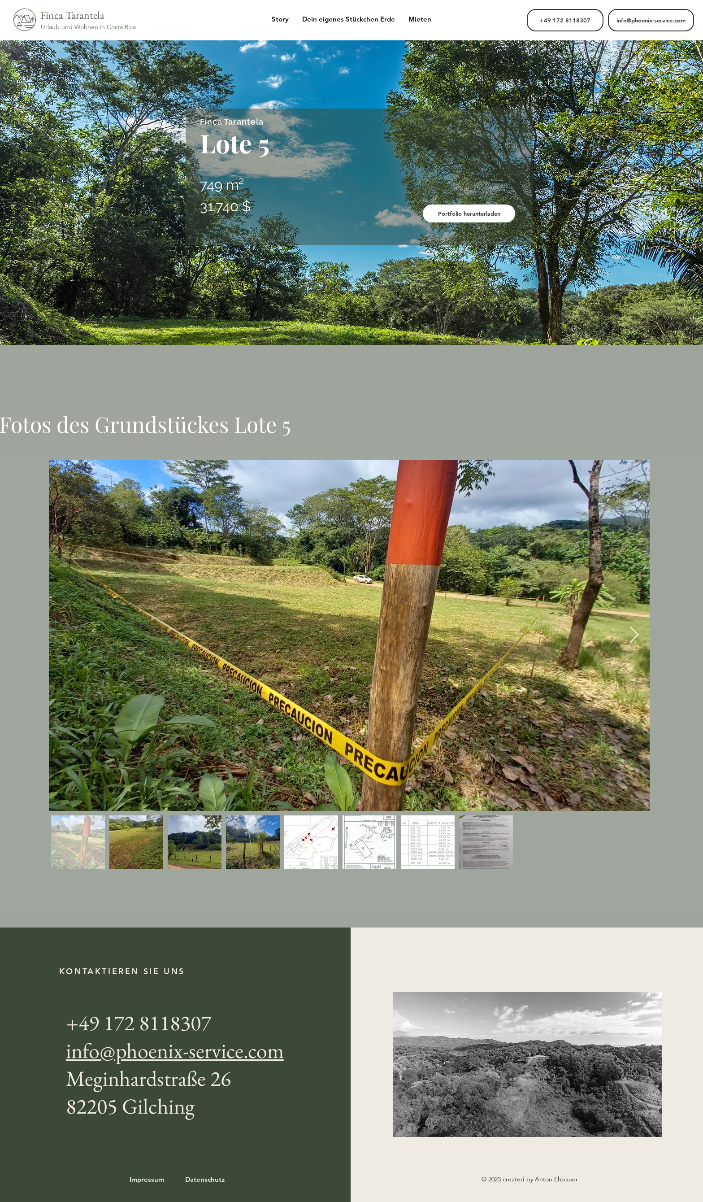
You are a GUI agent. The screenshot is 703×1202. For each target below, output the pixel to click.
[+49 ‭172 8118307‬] (565, 20)
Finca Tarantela (72, 15)
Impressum (147, 1179)
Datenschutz (205, 1179)
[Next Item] (634, 635)
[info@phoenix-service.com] (651, 20)
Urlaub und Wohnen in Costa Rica (88, 27)
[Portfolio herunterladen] (469, 213)
